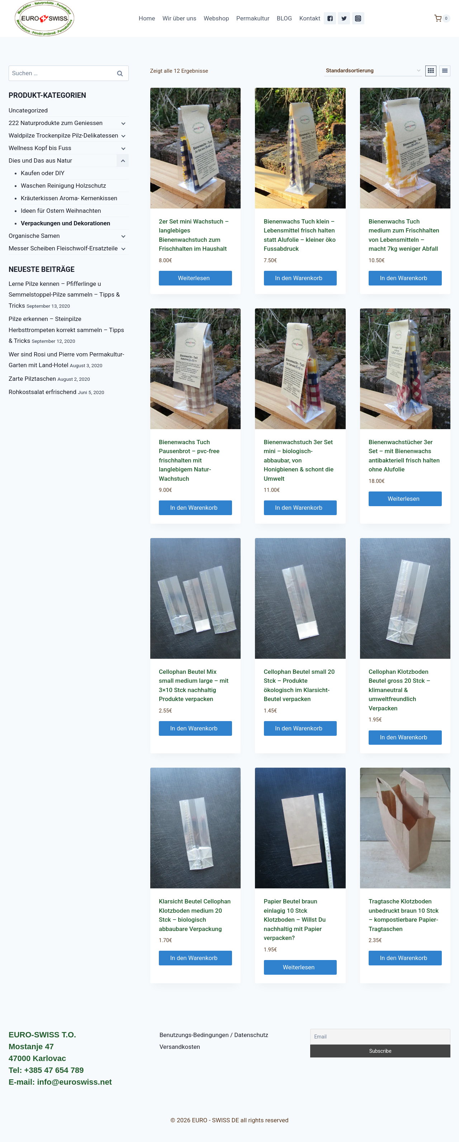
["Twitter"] (344, 18)
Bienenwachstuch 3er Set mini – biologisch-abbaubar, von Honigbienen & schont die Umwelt (299, 460)
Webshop (216, 18)
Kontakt (310, 18)
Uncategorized (28, 110)
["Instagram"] (358, 18)
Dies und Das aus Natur (40, 160)
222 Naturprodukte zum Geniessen (56, 122)
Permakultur (252, 18)
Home (147, 18)
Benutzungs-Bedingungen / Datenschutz (214, 1034)
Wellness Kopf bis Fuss (40, 148)
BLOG (284, 18)
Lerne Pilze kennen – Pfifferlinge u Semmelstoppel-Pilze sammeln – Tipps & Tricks (64, 294)
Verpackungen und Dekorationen (65, 223)
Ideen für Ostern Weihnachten (61, 210)
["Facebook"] (330, 18)
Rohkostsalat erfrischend (42, 391)
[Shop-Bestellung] (373, 71)
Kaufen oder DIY (43, 173)
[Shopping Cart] (442, 18)
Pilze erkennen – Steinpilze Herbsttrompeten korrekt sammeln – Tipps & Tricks (66, 329)
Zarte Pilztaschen (32, 378)
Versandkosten (180, 1046)
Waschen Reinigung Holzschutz (63, 185)
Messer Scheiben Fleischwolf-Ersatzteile (63, 248)
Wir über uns (179, 18)
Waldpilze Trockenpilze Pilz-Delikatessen (63, 135)
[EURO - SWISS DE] (44, 18)
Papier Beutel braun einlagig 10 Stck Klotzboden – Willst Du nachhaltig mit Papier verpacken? (295, 919)
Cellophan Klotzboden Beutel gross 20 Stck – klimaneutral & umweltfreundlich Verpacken (399, 690)
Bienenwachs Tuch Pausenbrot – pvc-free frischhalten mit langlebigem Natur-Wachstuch (189, 460)
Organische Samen (34, 235)
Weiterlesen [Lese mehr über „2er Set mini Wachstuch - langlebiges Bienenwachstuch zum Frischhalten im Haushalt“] (195, 278)
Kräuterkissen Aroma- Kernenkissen (69, 198)
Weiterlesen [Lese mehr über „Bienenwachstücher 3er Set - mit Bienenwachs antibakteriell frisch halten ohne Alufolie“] (405, 498)
